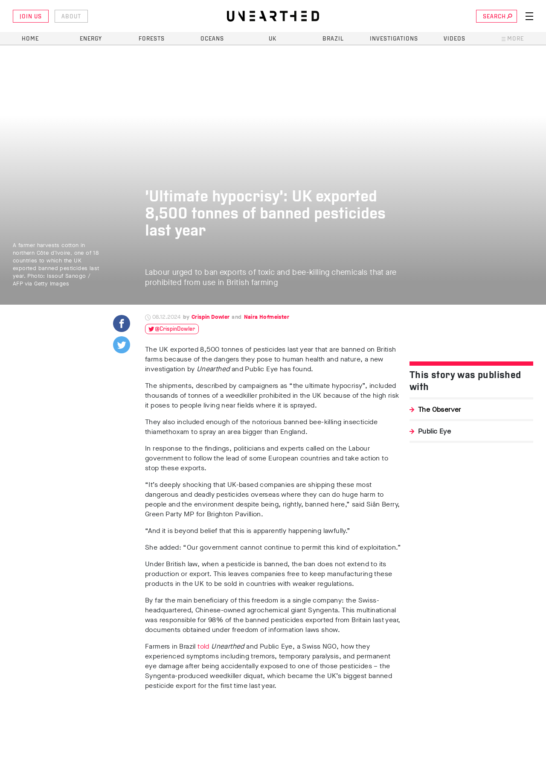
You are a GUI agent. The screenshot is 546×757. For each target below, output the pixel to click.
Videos (454, 39)
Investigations (394, 39)
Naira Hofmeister (266, 316)
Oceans (212, 39)
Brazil (333, 39)
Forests (152, 39)
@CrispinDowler (175, 329)
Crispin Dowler (211, 316)
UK (272, 39)
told (204, 646)
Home (30, 39)
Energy (91, 39)
